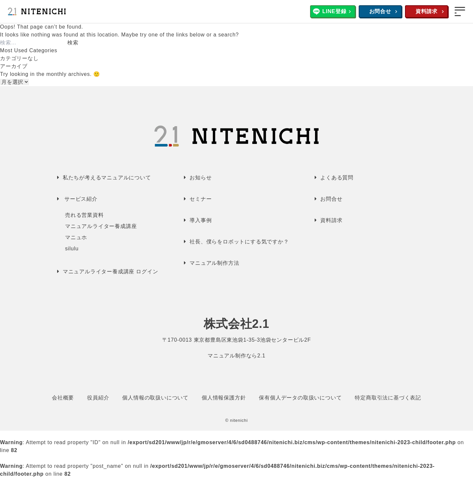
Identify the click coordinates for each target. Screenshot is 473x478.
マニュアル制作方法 (214, 263)
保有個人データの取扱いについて (300, 397)
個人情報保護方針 (224, 397)
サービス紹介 (81, 199)
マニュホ (76, 237)
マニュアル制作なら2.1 (236, 355)
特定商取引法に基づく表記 (388, 397)
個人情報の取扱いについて (155, 397)
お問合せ (380, 11)
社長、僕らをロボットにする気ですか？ (239, 241)
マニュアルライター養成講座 (101, 226)
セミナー (201, 199)
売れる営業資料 (84, 215)
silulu (72, 248)
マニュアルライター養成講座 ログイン (110, 271)
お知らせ (201, 177)
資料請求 (427, 11)
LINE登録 (334, 11)
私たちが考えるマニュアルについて (107, 177)
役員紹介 (98, 397)
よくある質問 (336, 177)
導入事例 (201, 220)
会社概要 (63, 397)
